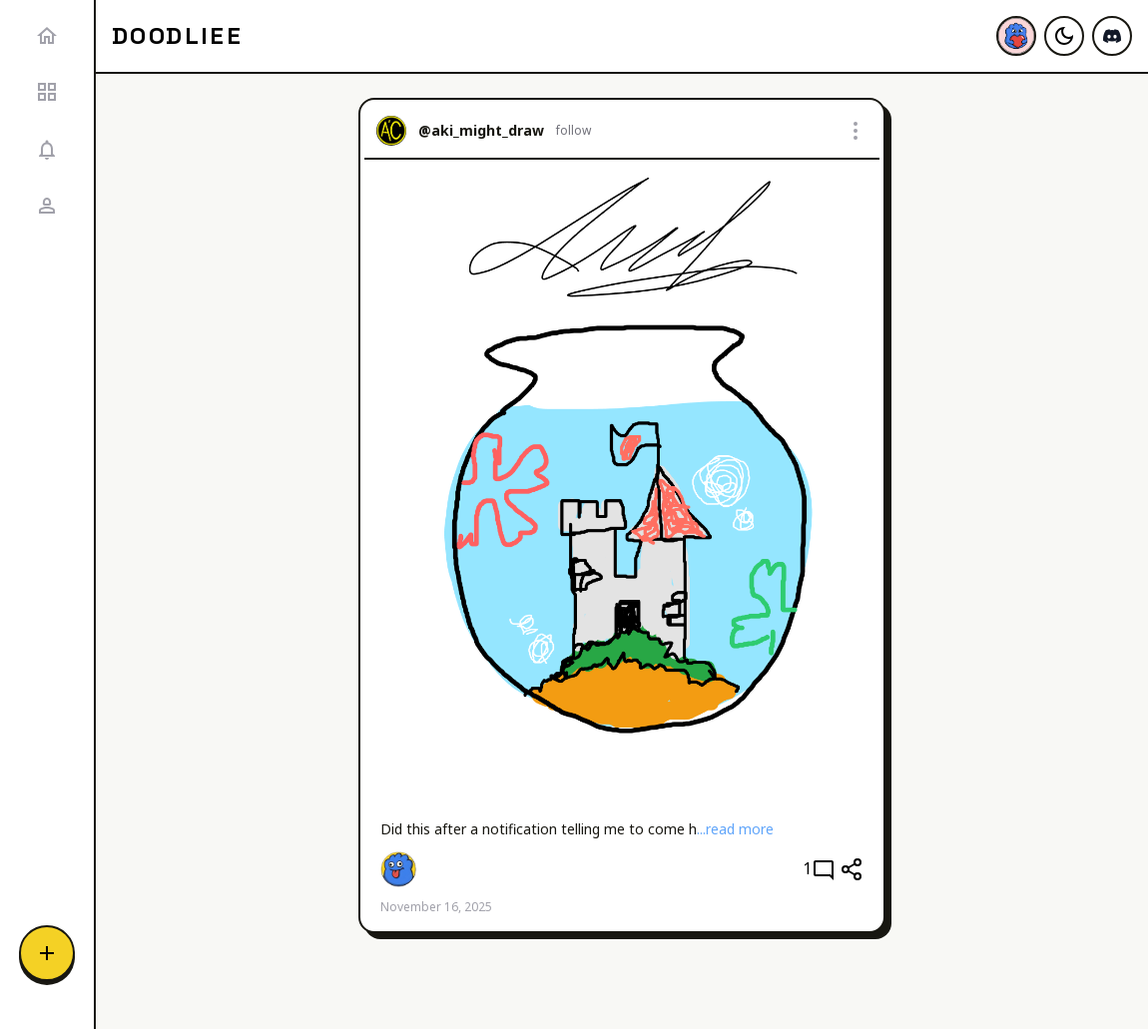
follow (573, 131)
